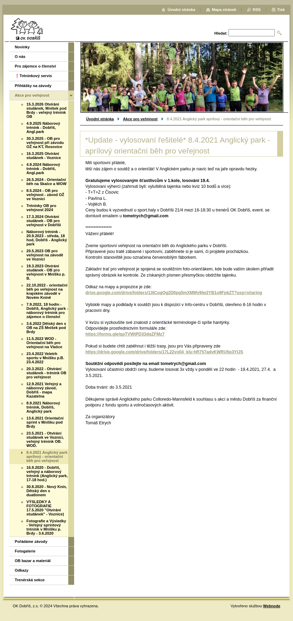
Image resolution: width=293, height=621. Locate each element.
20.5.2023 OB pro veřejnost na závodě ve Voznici (44, 255)
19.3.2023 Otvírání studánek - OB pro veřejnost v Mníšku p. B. (46, 272)
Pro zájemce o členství (35, 66)
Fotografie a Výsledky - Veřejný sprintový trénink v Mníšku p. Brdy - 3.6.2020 (46, 527)
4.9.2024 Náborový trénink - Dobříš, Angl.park (43, 168)
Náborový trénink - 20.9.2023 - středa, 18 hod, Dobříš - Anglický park (46, 238)
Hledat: (220, 33)
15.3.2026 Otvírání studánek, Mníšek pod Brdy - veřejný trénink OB (46, 110)
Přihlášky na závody (33, 86)
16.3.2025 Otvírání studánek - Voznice (43, 155)
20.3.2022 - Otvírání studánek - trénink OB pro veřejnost (46, 373)
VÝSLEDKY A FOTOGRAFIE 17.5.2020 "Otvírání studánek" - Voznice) (45, 508)
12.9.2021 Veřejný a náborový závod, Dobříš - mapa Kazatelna (43, 390)
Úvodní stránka (100, 119)
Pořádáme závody (31, 541)
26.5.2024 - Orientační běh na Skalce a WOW (46, 182)
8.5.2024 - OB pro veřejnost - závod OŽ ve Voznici (45, 194)
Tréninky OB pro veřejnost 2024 (41, 208)
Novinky (22, 47)
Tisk (281, 10)
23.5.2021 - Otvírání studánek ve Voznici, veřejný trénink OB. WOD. (45, 439)
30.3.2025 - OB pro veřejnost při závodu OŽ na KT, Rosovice (45, 142)
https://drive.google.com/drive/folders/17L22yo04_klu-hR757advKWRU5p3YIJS (164, 352)
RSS (257, 10)
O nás (20, 56)
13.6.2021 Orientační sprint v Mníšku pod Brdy (44, 422)
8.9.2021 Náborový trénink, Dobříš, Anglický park (43, 407)
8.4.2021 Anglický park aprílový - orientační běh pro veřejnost (47, 456)
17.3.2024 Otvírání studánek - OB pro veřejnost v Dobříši (43, 221)
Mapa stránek (224, 10)
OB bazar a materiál (32, 561)
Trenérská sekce (30, 580)
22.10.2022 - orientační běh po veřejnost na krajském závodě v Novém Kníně (46, 291)
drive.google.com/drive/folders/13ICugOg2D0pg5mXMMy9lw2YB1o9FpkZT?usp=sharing (173, 292)
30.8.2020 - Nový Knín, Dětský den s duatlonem (46, 491)
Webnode (271, 606)
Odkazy (21, 570)
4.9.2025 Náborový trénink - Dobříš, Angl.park (43, 127)
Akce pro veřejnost (140, 119)
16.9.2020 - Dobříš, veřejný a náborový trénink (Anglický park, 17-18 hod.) (47, 473)
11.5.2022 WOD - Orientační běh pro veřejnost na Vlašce (44, 343)
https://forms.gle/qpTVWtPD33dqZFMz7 (125, 334)
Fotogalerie (25, 551)
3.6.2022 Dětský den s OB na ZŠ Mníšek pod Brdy (46, 327)
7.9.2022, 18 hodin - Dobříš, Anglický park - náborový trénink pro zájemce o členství (47, 310)
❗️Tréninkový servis (33, 76)
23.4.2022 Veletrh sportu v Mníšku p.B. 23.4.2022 (45, 358)
